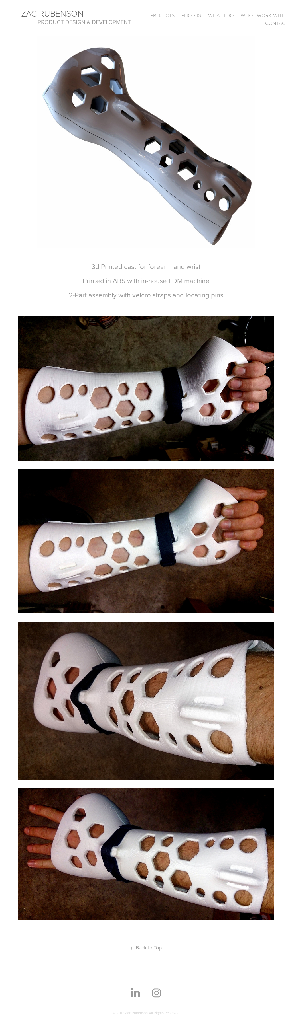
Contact (276, 23)
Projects (162, 15)
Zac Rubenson (52, 13)
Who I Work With (263, 15)
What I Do (221, 15)
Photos (191, 15)
